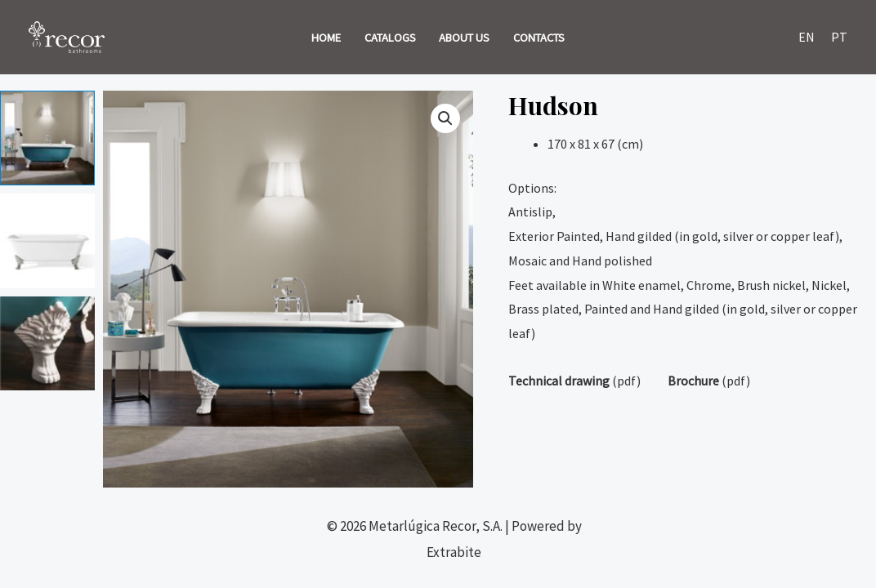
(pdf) (574, 380)
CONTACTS (539, 37)
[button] (445, 118)
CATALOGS (390, 37)
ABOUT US (464, 37)
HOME (326, 37)
